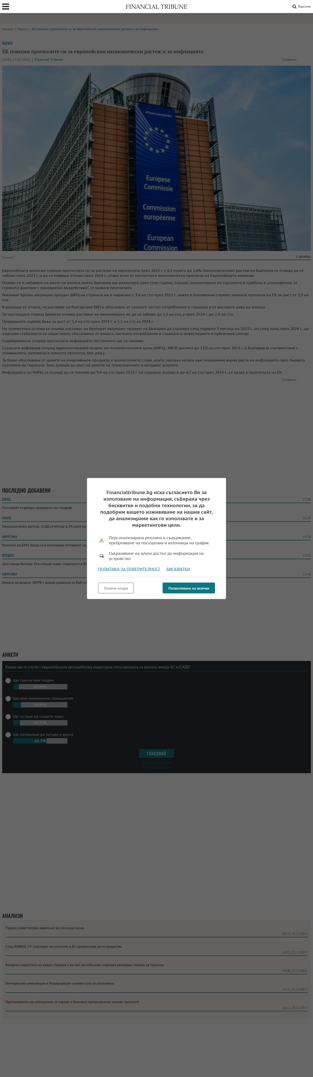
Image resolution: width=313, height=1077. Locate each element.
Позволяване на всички (188, 588)
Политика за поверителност (129, 569)
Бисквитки (178, 569)
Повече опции (116, 588)
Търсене (301, 6)
